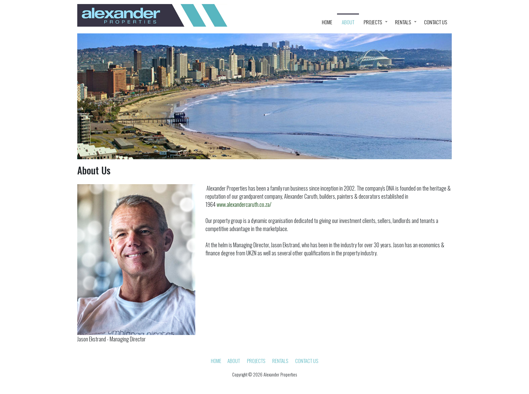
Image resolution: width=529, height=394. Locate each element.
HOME (327, 22)
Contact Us (435, 22)
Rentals (403, 22)
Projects (373, 22)
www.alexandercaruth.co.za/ (244, 204)
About (348, 22)
